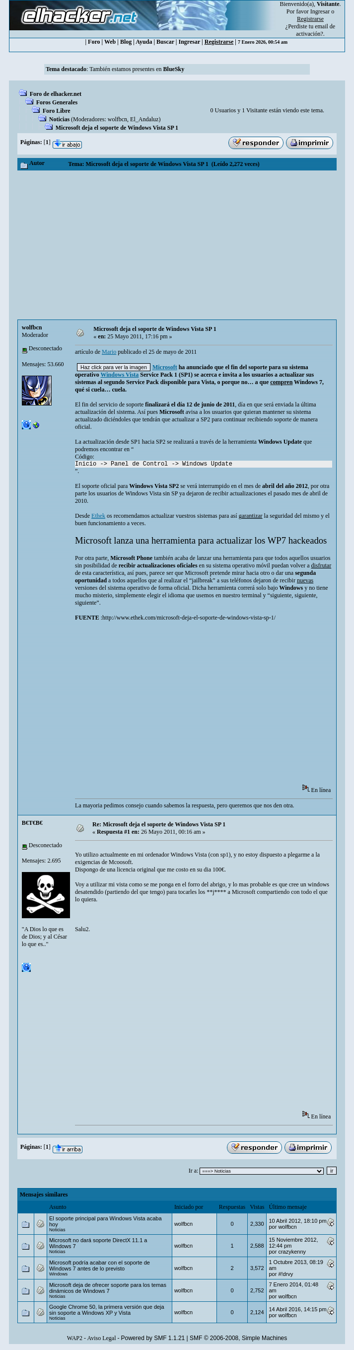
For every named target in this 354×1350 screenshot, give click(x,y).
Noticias (59, 119)
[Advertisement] (177, 245)
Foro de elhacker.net (55, 93)
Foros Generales (56, 102)
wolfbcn (117, 119)
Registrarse (219, 41)
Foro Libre (57, 110)
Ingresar (320, 11)
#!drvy (285, 1274)
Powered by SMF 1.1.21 (153, 1338)
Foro (94, 41)
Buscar (165, 41)
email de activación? (315, 30)
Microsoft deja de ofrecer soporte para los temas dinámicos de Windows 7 (107, 1288)
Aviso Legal (101, 1338)
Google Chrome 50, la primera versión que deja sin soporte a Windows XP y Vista (106, 1310)
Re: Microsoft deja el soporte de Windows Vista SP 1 (158, 824)
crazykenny (292, 1252)
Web (110, 41)
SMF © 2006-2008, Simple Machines (238, 1338)
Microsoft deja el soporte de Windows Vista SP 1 (117, 127)
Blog (126, 41)
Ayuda (144, 41)
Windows (58, 1273)
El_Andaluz (144, 119)
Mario (109, 351)
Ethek (98, 515)
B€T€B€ (32, 822)
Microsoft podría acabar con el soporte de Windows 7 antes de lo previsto (99, 1265)
